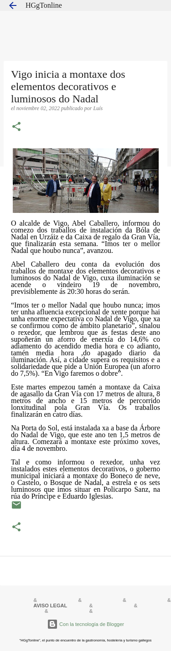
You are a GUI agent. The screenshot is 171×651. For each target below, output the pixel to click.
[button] (16, 127)
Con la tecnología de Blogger (85, 624)
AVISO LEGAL (50, 605)
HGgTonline (44, 5)
